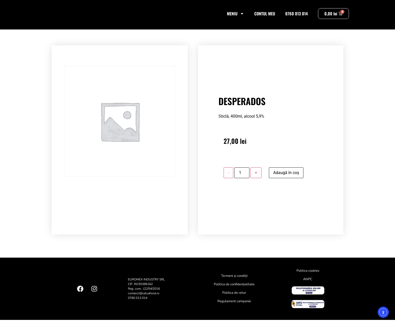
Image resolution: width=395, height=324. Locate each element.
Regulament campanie (234, 305)
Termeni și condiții (234, 280)
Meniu (235, 15)
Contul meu (264, 16)
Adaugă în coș (286, 176)
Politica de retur (234, 297)
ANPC (307, 283)
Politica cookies (308, 275)
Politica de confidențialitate (234, 288)
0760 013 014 (296, 16)
